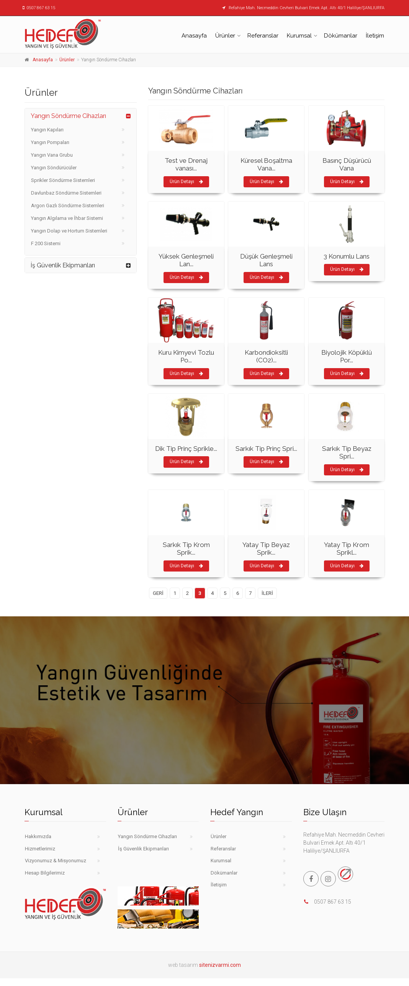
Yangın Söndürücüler (54, 167)
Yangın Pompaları (50, 142)
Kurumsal (299, 35)
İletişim (375, 35)
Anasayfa (194, 35)
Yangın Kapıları (47, 130)
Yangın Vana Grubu (52, 155)
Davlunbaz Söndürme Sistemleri (66, 193)
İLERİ (267, 593)
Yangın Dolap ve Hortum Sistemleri (69, 231)
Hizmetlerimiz (40, 849)
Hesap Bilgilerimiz (45, 873)
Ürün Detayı (186, 181)
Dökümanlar (340, 35)
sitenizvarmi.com (220, 965)
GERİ (158, 593)
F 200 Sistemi (46, 243)
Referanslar (262, 35)
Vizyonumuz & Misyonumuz (55, 860)
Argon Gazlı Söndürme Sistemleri (67, 205)
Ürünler (225, 35)
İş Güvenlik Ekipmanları (63, 265)
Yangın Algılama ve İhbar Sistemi (67, 218)
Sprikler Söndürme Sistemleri (63, 180)
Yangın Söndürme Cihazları (68, 116)
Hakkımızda (38, 836)
